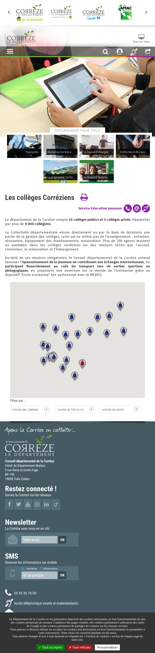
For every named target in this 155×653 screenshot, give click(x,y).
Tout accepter (51, 647)
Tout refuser (80, 647)
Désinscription (50, 568)
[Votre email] (39, 540)
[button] (47, 347)
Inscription (31, 568)
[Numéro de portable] (39, 575)
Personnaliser (107, 647)
